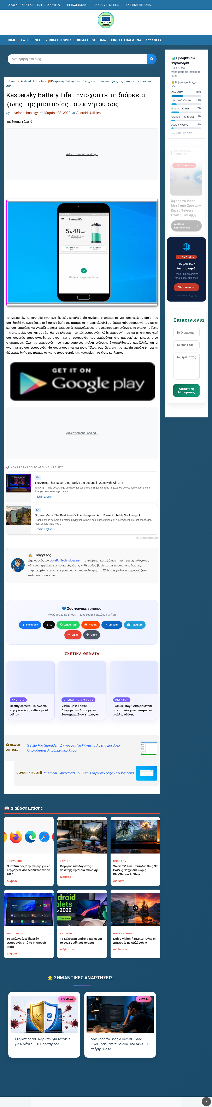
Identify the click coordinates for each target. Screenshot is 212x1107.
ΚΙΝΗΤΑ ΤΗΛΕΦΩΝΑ (126, 40)
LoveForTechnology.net (65, 560)
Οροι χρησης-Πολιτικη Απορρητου (33, 4)
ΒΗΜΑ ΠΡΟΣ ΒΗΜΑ (91, 40)
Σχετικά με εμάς (139, 4)
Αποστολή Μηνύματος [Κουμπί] (186, 390)
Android (82, 113)
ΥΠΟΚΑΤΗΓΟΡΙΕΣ (59, 40)
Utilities (95, 113)
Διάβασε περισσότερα (186, 223)
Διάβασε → (14, 881)
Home (11, 40)
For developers (106, 4)
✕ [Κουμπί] (206, 1101)
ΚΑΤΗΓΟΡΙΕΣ (31, 40)
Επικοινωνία (76, 4)
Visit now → (186, 287)
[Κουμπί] (152, 59)
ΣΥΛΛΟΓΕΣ (154, 40)
